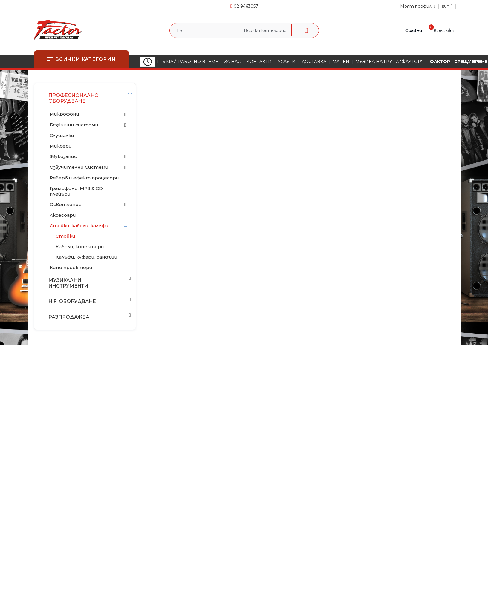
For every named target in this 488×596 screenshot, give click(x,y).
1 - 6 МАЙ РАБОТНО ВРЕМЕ (179, 62)
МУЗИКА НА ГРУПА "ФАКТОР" (389, 61)
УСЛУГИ (287, 61)
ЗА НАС (232, 61)
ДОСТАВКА (314, 61)
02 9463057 (246, 6)
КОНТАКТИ (259, 61)
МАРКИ (340, 61)
